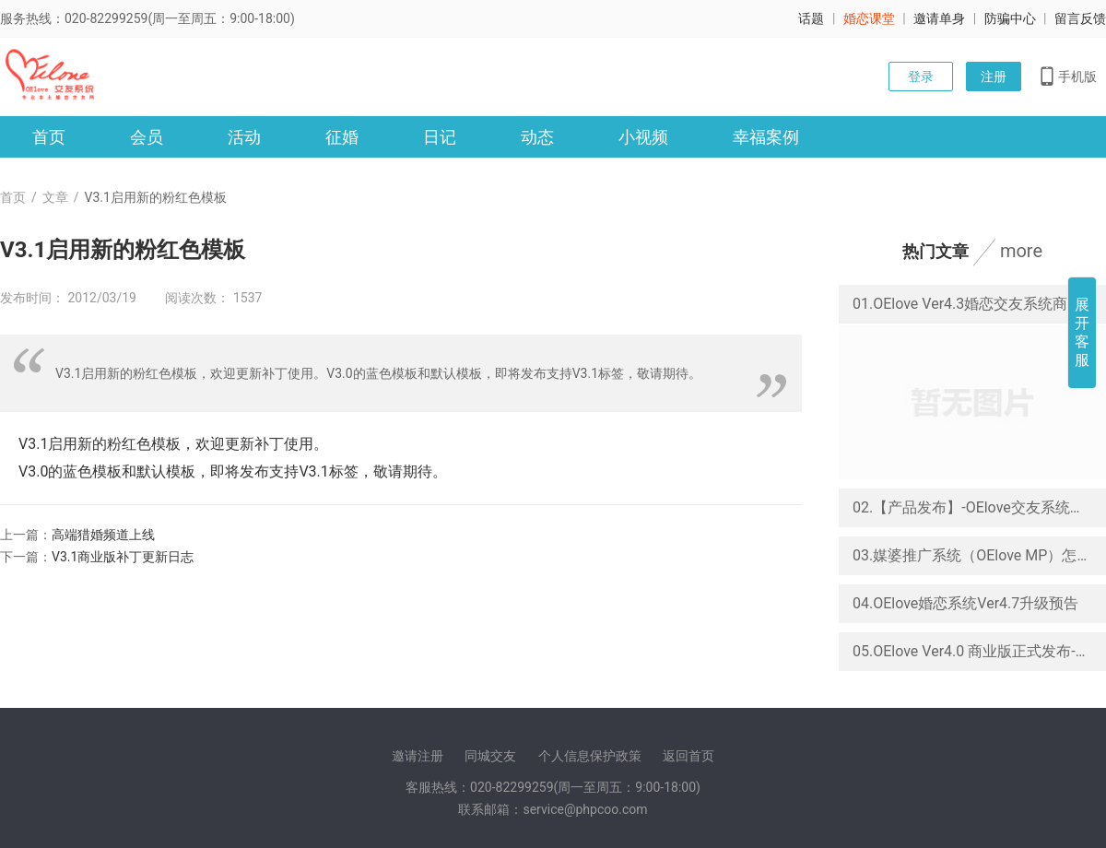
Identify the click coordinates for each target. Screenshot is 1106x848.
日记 (439, 137)
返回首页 (688, 755)
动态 (537, 137)
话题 (811, 18)
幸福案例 (766, 137)
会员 (146, 137)
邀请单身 (939, 18)
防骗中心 (1010, 18)
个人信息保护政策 (589, 755)
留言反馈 (1080, 18)
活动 (244, 137)
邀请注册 (417, 755)
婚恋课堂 (869, 18)
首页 (48, 137)
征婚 (342, 137)
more (1021, 251)
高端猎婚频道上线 (103, 534)
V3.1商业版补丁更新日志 (123, 556)
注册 (993, 76)
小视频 (643, 137)
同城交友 (490, 755)
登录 (921, 76)
